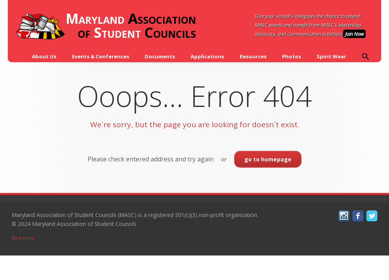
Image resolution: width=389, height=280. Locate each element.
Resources (253, 56)
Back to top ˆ (25, 238)
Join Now (354, 33)
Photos (291, 56)
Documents (160, 56)
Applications (207, 56)
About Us (44, 56)
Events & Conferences (100, 56)
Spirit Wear (331, 56)
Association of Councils (106, 26)
